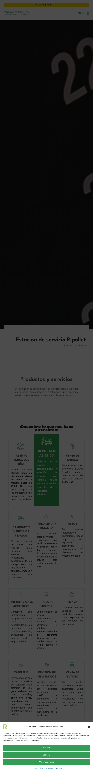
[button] (89, 727)
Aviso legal (58, 768)
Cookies (34, 768)
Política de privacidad (45, 768)
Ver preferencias (46, 762)
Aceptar (46, 747)
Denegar (46, 755)
